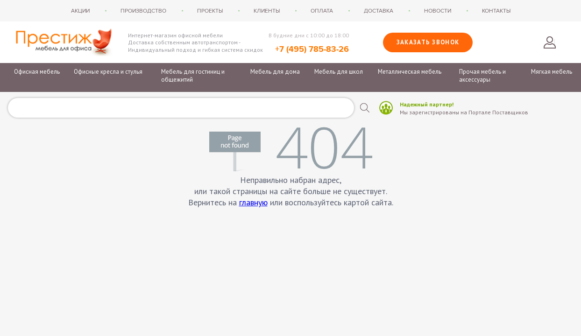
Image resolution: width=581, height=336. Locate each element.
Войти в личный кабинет (550, 42)
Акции (80, 10)
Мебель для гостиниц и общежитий (193, 76)
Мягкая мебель (551, 72)
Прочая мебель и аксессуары (482, 76)
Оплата (322, 10)
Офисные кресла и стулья (108, 72)
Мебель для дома (275, 72)
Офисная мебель (37, 72)
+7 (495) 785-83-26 (312, 49)
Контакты (496, 10)
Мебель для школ (338, 72)
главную (253, 202)
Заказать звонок (428, 42)
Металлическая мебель (409, 72)
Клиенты (267, 10)
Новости (437, 10)
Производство (143, 10)
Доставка (378, 10)
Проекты (210, 10)
